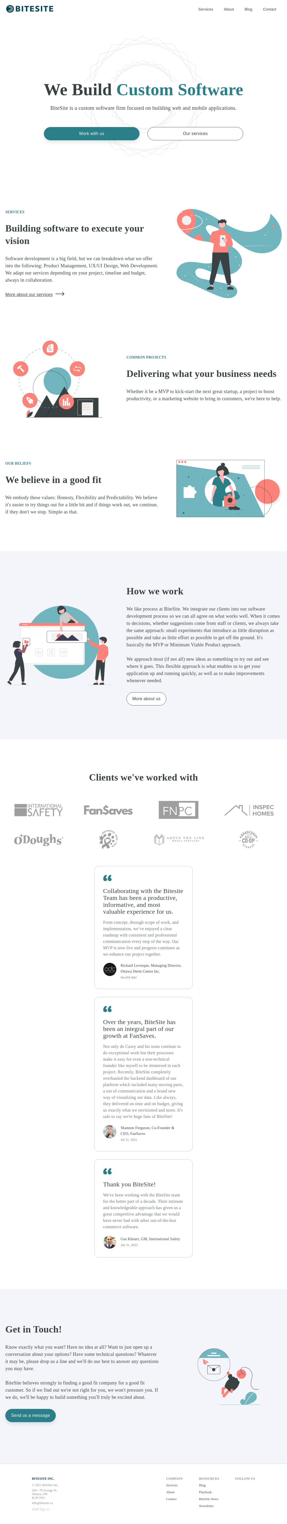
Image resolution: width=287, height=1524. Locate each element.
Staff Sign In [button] (40, 1509)
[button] (30, 9)
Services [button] (205, 9)
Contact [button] (269, 9)
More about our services (34, 294)
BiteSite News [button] (208, 1499)
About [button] (229, 9)
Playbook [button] (205, 1492)
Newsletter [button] (206, 1506)
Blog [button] (248, 9)
